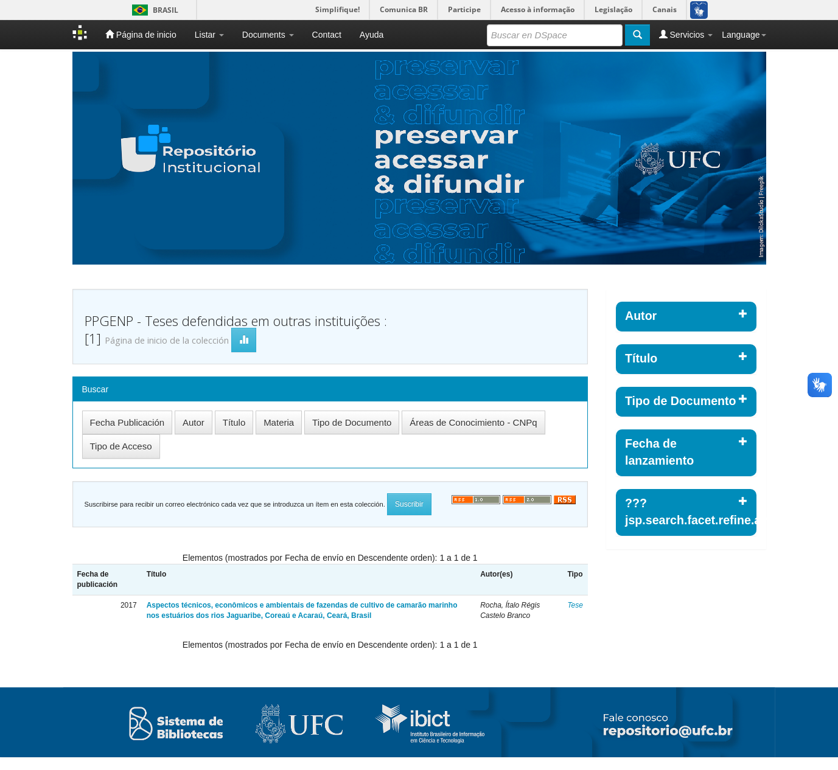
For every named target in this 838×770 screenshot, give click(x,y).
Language (744, 35)
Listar (209, 35)
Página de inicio (140, 34)
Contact (326, 35)
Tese (575, 605)
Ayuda (371, 35)
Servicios (686, 34)
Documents (268, 35)
